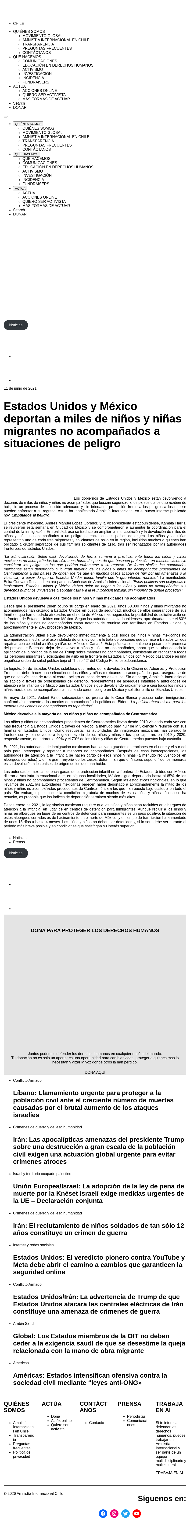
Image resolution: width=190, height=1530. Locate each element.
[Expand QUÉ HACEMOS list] (26, 154)
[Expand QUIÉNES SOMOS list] (28, 123)
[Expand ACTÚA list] (20, 188)
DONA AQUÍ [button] (95, 1072)
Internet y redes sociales (33, 1245)
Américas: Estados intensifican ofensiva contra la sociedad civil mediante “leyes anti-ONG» (90, 1379)
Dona (55, 1416)
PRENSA (129, 1404)
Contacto (96, 1423)
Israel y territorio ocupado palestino (42, 1174)
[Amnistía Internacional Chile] (31, 16)
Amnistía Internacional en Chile (23, 1427)
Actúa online (61, 1421)
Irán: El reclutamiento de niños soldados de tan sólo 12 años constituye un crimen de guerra (98, 1229)
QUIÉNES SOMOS (16, 1407)
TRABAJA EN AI (169, 1473)
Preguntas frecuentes (22, 1446)
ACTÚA (52, 1404)
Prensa (19, 842)
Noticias (19, 838)
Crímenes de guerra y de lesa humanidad (47, 1127)
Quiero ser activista (60, 1427)
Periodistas (136, 1416)
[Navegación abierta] (5, 116)
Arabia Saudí (24, 1324)
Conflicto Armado (27, 1080)
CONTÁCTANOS (94, 1407)
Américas (21, 1363)
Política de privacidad (22, 1454)
